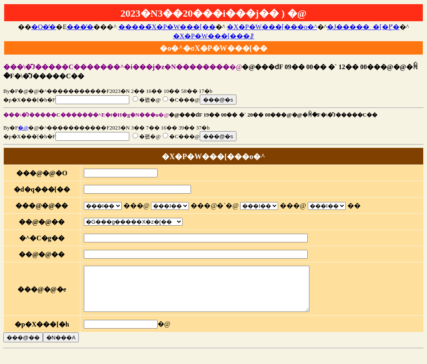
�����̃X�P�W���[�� (167, 26)
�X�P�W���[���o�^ (272, 26)
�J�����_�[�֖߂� (363, 26)
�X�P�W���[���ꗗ (213, 36)
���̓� (80, 26)
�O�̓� (43, 26)
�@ (23, 128)
